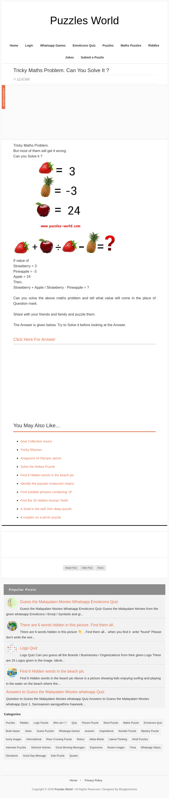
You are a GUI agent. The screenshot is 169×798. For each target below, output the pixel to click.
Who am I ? (60, 722)
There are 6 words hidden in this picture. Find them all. (67, 625)
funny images (13, 739)
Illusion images (116, 747)
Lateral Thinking (118, 739)
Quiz (74, 722)
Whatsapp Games (52, 45)
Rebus (80, 739)
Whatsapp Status (151, 747)
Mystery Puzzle (150, 731)
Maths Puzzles (131, 45)
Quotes (74, 755)
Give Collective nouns (36, 441)
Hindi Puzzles (140, 739)
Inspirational (106, 731)
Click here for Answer (34, 339)
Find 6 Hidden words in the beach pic (47, 475)
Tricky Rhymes (31, 450)
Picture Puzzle (90, 722)
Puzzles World (84, 21)
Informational (33, 739)
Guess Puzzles (45, 731)
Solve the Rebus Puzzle (37, 466)
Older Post (87, 568)
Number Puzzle (127, 731)
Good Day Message (34, 755)
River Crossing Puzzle (59, 739)
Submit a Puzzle (92, 57)
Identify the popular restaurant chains (47, 483)
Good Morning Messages (70, 747)
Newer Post (71, 568)
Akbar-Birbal (96, 739)
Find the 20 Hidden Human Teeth (44, 500)
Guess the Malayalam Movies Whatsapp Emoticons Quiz (69, 602)
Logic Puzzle (41, 722)
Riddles (153, 45)
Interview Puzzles (16, 747)
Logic (29, 45)
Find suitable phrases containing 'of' (46, 492)
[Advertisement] (45, 114)
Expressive (96, 747)
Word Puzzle (111, 722)
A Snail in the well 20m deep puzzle (46, 509)
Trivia (133, 747)
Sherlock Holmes (41, 747)
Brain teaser (13, 731)
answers (89, 731)
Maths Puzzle (131, 722)
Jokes (69, 57)
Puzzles (108, 45)
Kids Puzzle (58, 755)
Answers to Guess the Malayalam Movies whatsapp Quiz (55, 692)
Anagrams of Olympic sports (40, 458)
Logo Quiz (29, 648)
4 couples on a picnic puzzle (40, 517)
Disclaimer (12, 755)
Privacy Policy (93, 780)
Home (14, 45)
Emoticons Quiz (84, 45)
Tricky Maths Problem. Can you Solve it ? (61, 70)
